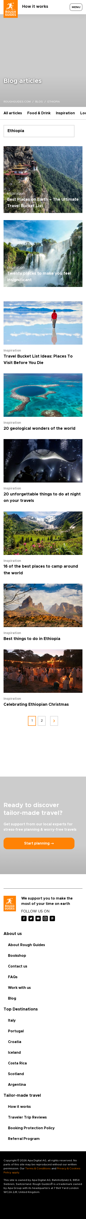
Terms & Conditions (38, 1168)
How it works (35, 7)
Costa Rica (17, 1063)
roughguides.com (17, 101)
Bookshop (17, 955)
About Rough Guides (26, 945)
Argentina (17, 1084)
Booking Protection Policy (31, 1128)
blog (39, 101)
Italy (12, 1020)
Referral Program (24, 1139)
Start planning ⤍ (39, 843)
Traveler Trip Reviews (27, 1117)
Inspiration (65, 113)
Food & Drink (39, 113)
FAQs (13, 977)
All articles (13, 113)
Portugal (16, 1031)
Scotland (16, 1074)
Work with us (19, 988)
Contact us (17, 966)
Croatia (14, 1042)
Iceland (14, 1052)
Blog (12, 998)
